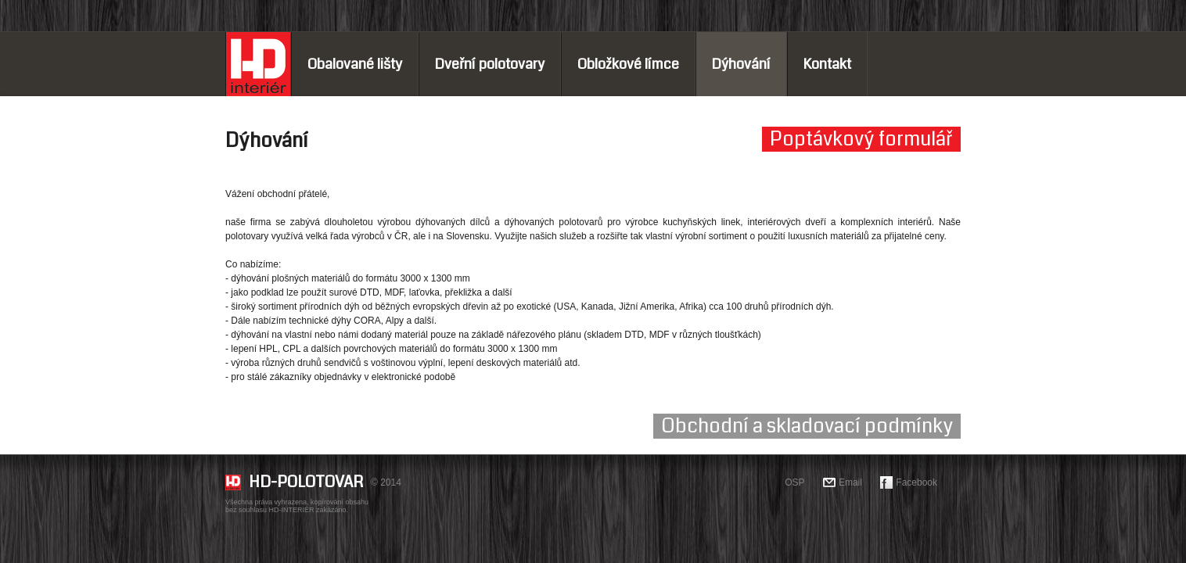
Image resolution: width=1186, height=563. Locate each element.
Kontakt (827, 64)
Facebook (916, 482)
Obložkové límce (628, 64)
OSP (794, 482)
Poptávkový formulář (861, 139)
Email (850, 482)
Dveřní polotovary (489, 64)
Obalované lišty (354, 64)
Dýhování (741, 64)
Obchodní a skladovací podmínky (807, 426)
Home (258, 64)
